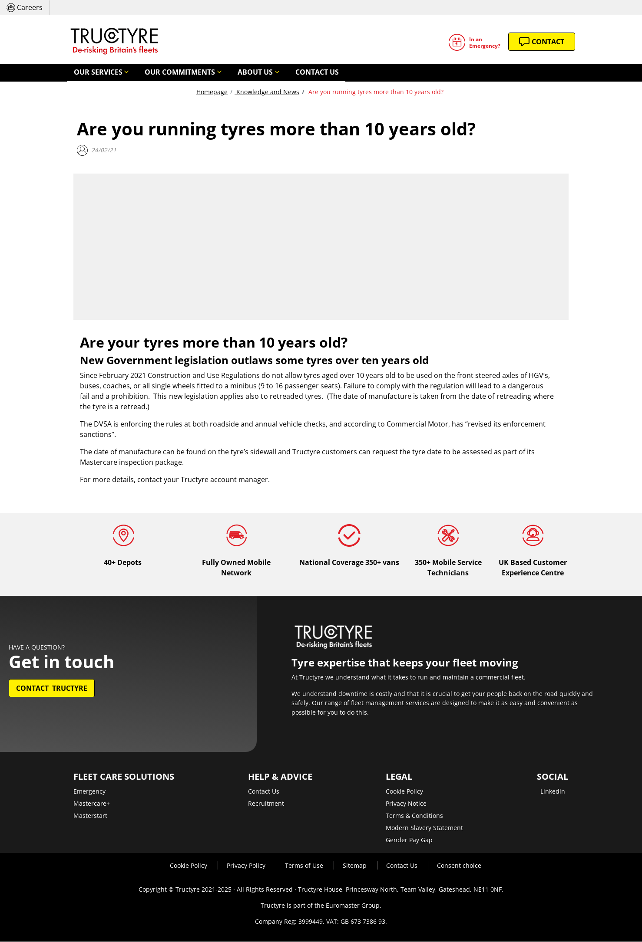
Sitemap (355, 866)
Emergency (89, 792)
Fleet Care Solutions (123, 777)
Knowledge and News (267, 92)
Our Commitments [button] (160, 73)
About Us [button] (222, 73)
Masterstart (90, 816)
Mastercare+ (91, 804)
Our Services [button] (91, 73)
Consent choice (459, 866)
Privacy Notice (406, 804)
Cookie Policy (404, 792)
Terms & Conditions (414, 816)
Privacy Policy (247, 866)
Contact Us (273, 73)
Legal (399, 777)
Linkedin (552, 792)
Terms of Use (305, 866)
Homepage (212, 92)
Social (552, 777)
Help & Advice (280, 777)
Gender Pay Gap (409, 840)
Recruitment (266, 804)
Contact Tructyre (51, 688)
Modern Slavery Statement (424, 828)
